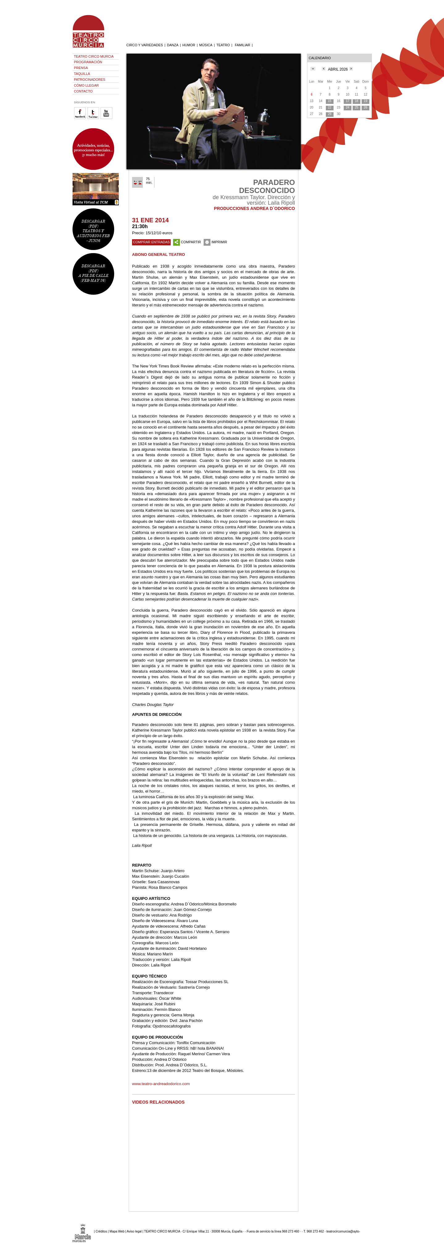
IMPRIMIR (215, 242)
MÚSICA (206, 45)
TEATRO (223, 45)
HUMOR (188, 45)
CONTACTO (83, 91)
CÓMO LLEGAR (86, 85)
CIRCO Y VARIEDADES (145, 45)
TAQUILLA (82, 74)
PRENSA (81, 68)
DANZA (172, 45)
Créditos (101, 1231)
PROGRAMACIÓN (88, 62)
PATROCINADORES (90, 79)
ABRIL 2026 (338, 69)
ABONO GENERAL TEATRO (158, 254)
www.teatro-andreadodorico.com (161, 1083)
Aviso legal (134, 1231)
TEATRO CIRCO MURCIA (94, 56)
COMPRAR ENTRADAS (151, 242)
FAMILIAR (242, 45)
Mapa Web (117, 1231)
